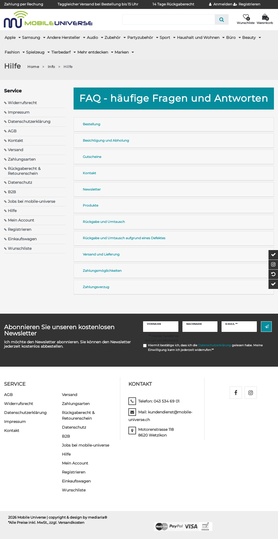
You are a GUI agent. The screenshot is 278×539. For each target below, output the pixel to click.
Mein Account (21, 220)
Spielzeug (36, 52)
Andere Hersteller (64, 37)
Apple (11, 37)
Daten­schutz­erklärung (25, 412)
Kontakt (15, 140)
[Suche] (222, 19)
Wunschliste (19, 248)
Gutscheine (92, 157)
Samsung (31, 37)
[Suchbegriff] (168, 19)
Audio (93, 37)
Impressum (19, 112)
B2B (12, 191)
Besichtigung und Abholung (106, 140)
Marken (122, 52)
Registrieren (19, 229)
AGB (12, 131)
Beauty (249, 37)
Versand (15, 149)
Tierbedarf (61, 52)
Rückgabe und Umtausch (104, 222)
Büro (231, 37)
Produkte (90, 205)
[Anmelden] (220, 4)
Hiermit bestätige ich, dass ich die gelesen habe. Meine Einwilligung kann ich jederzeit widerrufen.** (205, 347)
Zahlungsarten (22, 159)
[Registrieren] (247, 4)
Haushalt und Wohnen (198, 37)
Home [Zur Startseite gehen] (33, 67)
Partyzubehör (140, 37)
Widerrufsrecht (22, 102)
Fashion (13, 52)
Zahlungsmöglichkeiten (102, 271)
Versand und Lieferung (101, 254)
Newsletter (92, 189)
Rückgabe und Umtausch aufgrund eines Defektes (124, 238)
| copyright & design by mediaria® (77, 517)
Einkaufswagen (22, 238)
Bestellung (91, 124)
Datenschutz (20, 182)
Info (51, 67)
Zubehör (113, 37)
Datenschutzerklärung (29, 121)
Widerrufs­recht (18, 403)
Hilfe (12, 210)
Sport (165, 37)
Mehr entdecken (93, 52)
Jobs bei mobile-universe (31, 201)
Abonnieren (267, 326)
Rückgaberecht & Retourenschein (24, 171)
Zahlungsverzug (96, 287)
